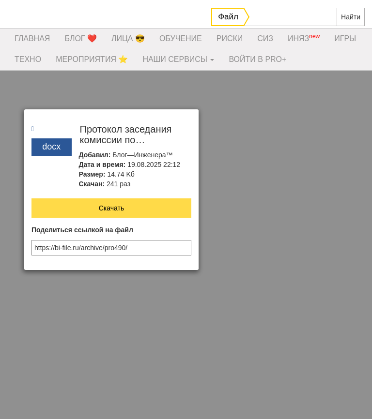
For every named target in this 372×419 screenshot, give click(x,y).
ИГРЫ (345, 38)
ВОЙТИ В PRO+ (257, 59)
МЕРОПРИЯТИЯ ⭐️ (92, 59)
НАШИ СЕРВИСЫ (178, 59)
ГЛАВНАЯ (32, 38)
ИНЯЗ (304, 38)
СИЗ (265, 38)
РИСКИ (230, 38)
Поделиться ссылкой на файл (82, 230)
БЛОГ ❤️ (80, 38)
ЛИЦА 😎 (128, 38)
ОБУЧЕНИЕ (180, 38)
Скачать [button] (111, 208)
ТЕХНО (28, 59)
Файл (228, 16)
